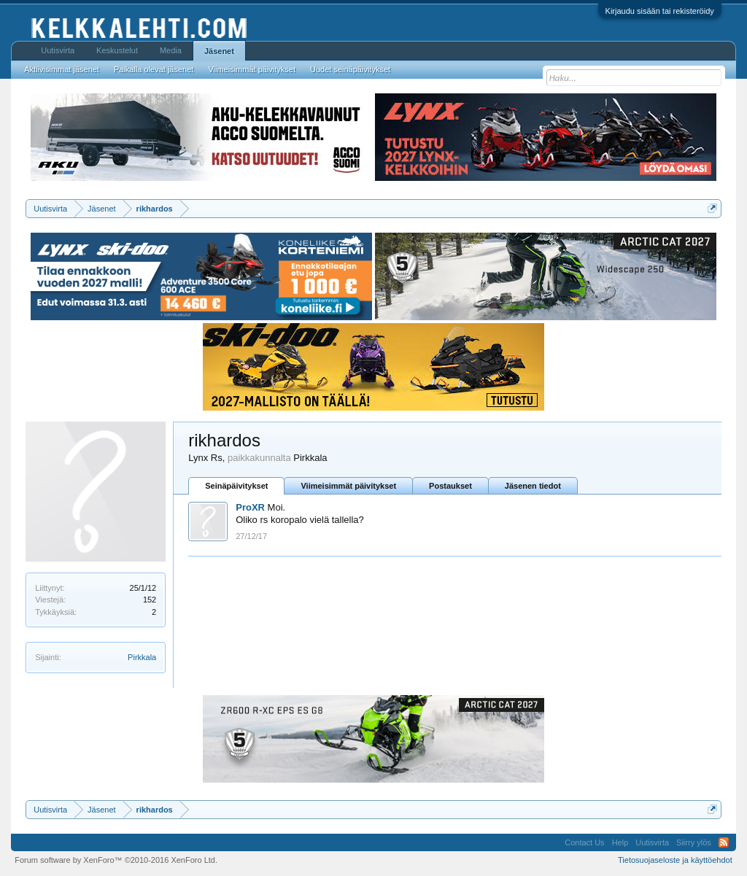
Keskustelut (117, 50)
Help (620, 842)
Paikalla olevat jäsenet (153, 69)
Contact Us (584, 842)
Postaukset (450, 485)
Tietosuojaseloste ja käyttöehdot (675, 860)
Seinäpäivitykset (236, 485)
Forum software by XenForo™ (116, 860)
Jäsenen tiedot (533, 485)
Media (171, 50)
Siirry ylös (693, 842)
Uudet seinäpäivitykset (350, 69)
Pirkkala (142, 657)
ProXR (250, 507)
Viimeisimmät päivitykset (348, 485)
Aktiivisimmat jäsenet (61, 69)
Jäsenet (219, 51)
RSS (724, 842)
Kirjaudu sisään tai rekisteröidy (659, 11)
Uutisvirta (57, 50)
